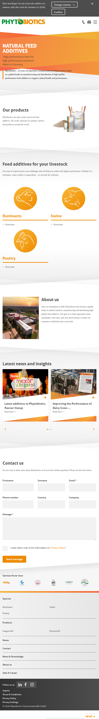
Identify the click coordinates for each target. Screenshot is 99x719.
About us (7, 673)
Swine (56, 224)
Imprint (6, 699)
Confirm (58, 12)
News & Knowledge (13, 665)
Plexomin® (55, 639)
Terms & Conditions (12, 703)
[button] (94, 438)
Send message (14, 567)
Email (72, 489)
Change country (64, 4)
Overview (9, 233)
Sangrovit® (8, 639)
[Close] (92, 3)
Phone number (10, 506)
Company (74, 506)
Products (7, 631)
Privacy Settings (10, 710)
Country (42, 506)
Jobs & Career (10, 681)
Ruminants (12, 224)
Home (6, 648)
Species (7, 607)
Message (8, 522)
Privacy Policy (57, 556)
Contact (7, 656)
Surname (42, 489)
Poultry (9, 266)
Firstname (8, 489)
